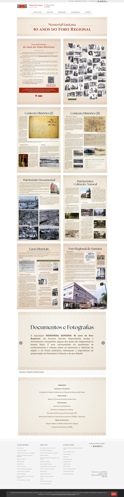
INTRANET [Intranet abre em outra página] (71, 1)
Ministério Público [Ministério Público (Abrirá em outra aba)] (66, 466)
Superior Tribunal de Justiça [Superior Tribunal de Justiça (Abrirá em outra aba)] (68, 471)
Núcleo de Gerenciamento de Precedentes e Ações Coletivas (49, 458)
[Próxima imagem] (103, 343)
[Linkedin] (102, 446)
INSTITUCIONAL (37, 12)
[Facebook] (94, 446)
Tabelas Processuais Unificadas (46, 481)
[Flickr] (98, 446)
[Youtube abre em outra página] (100, 1)
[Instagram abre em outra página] (104, 1)
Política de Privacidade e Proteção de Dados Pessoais (63, 494)
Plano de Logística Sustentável (46, 464)
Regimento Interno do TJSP (45, 473)
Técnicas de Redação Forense (45, 483)
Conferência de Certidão (21, 450)
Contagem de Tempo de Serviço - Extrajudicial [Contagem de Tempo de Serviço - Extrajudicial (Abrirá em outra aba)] (26, 453)
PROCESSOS (50, 12)
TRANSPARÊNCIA (75, 12)
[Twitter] (92, 446)
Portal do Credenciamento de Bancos (47, 469)
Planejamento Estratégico (45, 461)
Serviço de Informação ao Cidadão (23, 480)
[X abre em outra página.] (96, 1)
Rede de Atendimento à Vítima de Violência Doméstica (25, 477)
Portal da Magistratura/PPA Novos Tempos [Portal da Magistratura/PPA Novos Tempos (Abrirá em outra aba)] (48, 466)
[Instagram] (100, 446)
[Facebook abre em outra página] (98, 1)
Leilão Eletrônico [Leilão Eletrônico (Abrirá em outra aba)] (20, 464)
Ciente (113, 494)
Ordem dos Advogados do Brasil (69, 469)
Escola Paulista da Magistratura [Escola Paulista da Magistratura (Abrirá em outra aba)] (46, 450)
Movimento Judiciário (44, 455)
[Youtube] (96, 446)
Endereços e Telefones (21, 459)
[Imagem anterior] (21, 343)
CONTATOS (88, 12)
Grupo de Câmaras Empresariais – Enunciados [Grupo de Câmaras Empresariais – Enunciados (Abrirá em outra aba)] (49, 453)
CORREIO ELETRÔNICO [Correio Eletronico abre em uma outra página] (81, 1)
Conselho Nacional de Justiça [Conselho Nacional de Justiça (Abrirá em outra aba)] (68, 451)
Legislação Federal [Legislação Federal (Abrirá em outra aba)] (66, 464)
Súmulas (41, 478)
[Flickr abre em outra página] (102, 1)
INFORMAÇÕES (62, 12)
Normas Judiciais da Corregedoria (23, 471)
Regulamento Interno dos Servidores (47, 476)
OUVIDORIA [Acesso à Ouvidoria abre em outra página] (92, 1)
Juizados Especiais (20, 461)
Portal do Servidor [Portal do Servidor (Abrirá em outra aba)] (43, 471)
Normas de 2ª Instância (21, 466)
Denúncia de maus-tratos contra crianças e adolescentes (25, 456)
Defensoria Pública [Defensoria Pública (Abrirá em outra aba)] (66, 454)
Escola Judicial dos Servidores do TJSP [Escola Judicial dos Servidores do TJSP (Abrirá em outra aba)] (47, 448)
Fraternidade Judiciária (67, 459)
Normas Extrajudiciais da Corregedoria (24, 469)
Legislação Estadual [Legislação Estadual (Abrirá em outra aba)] (67, 461)
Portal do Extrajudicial (21, 473)
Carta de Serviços (20, 448)
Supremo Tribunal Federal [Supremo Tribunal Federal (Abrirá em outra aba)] (68, 473)
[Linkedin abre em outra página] (106, 1)
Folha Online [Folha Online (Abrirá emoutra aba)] (65, 456)
